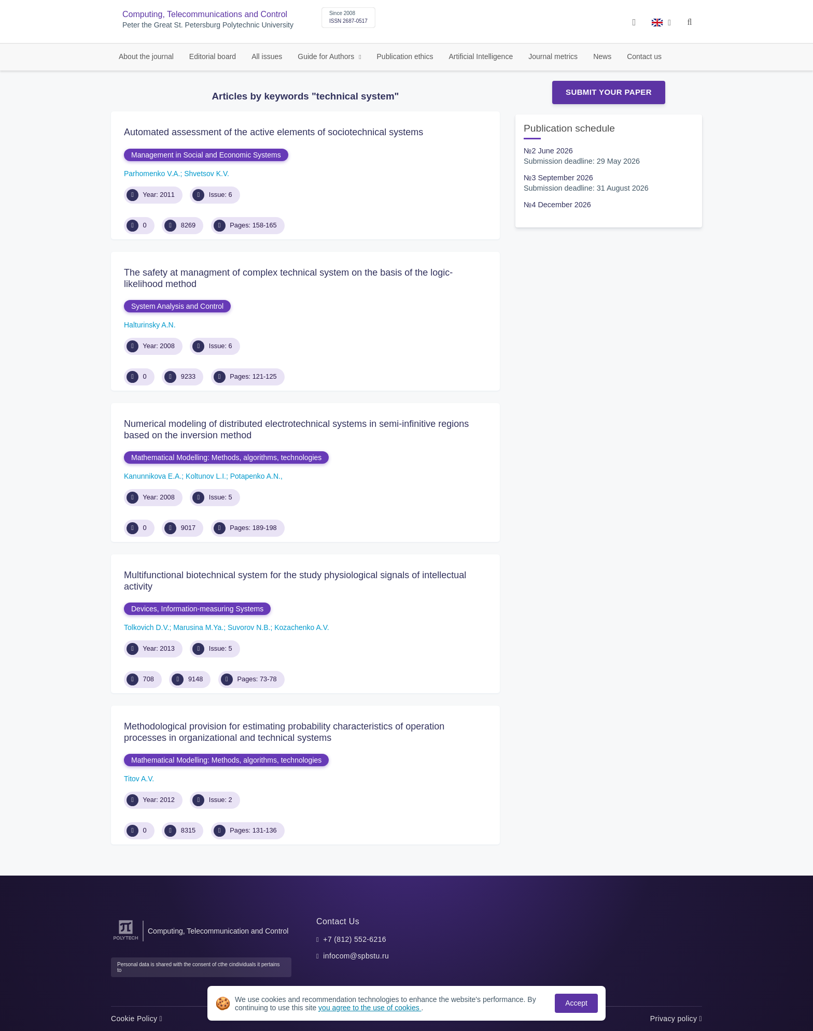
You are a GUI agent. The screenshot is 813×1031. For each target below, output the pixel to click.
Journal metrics (553, 56)
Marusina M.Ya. (198, 627)
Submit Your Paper (609, 92)
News (602, 56)
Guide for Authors (327, 56)
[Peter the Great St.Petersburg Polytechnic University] (126, 940)
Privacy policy (676, 1018)
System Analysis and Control (177, 306)
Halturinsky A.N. (150, 325)
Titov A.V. (139, 779)
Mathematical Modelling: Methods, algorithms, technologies (226, 457)
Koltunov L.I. (206, 476)
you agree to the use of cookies (369, 1008)
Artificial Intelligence (480, 56)
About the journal (146, 56)
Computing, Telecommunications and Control (204, 14)
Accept (576, 1003)
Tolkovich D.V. (146, 627)
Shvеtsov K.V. (206, 173)
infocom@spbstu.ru (356, 956)
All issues (266, 56)
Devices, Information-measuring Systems (197, 609)
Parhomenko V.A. (152, 173)
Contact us (644, 56)
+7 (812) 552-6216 (354, 939)
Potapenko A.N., (256, 476)
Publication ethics (405, 56)
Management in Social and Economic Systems (206, 155)
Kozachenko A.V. (301, 627)
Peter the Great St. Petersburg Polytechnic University (207, 25)
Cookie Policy (136, 1018)
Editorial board (212, 56)
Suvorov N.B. (249, 627)
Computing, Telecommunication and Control (218, 931)
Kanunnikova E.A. (152, 476)
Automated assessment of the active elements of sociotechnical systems (273, 132)
